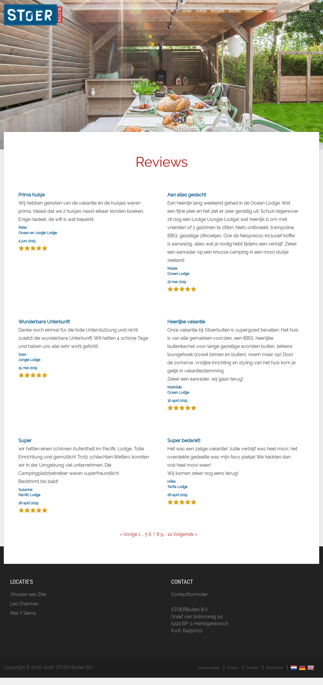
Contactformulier (189, 601)
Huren (201, 15)
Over (271, 15)
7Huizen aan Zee (28, 601)
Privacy (233, 675)
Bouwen (217, 15)
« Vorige (128, 542)
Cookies (252, 675)
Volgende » (185, 542)
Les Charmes (24, 611)
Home (187, 15)
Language (287, 15)
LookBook (253, 15)
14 (169, 542)
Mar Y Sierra (23, 620)
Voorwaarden (209, 675)
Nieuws (235, 15)
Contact (307, 15)
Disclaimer (274, 675)
